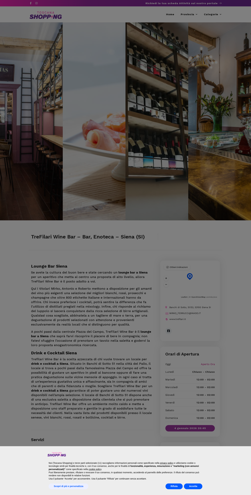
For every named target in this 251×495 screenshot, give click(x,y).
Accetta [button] (193, 486)
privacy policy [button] (167, 463)
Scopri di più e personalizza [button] (68, 486)
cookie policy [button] (95, 469)
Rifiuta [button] (174, 486)
